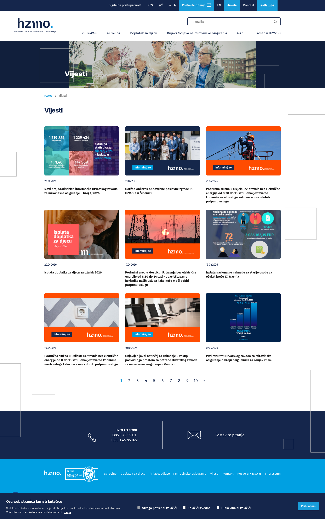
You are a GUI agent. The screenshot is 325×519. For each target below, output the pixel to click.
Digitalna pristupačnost (125, 5)
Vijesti (214, 473)
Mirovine (113, 33)
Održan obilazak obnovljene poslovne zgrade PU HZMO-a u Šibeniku (159, 191)
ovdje (67, 512)
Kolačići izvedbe (199, 508)
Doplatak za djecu (143, 33)
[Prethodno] (203, 380)
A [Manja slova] (170, 5)
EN (219, 5)
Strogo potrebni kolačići (159, 508)
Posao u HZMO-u (268, 33)
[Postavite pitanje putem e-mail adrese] (194, 435)
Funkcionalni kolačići (236, 508)
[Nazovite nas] (92, 438)
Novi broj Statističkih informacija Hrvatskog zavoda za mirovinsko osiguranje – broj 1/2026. (81, 191)
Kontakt (248, 5)
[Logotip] (35, 25)
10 (196, 380)
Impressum (273, 473)
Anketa (232, 5)
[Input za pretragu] (229, 21)
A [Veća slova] (175, 5)
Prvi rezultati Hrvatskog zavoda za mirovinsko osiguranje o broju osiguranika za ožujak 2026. (239, 358)
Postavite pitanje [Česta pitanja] (196, 5)
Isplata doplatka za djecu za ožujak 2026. (73, 272)
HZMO (48, 96)
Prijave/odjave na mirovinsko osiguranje (197, 33)
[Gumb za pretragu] (275, 21)
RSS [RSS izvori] (150, 5)
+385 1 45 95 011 (124, 435)
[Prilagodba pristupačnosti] (161, 5)
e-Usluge (267, 5)
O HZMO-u (89, 33)
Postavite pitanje (229, 435)
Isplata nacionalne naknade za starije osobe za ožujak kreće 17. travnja (239, 274)
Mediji (241, 33)
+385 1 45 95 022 (124, 440)
